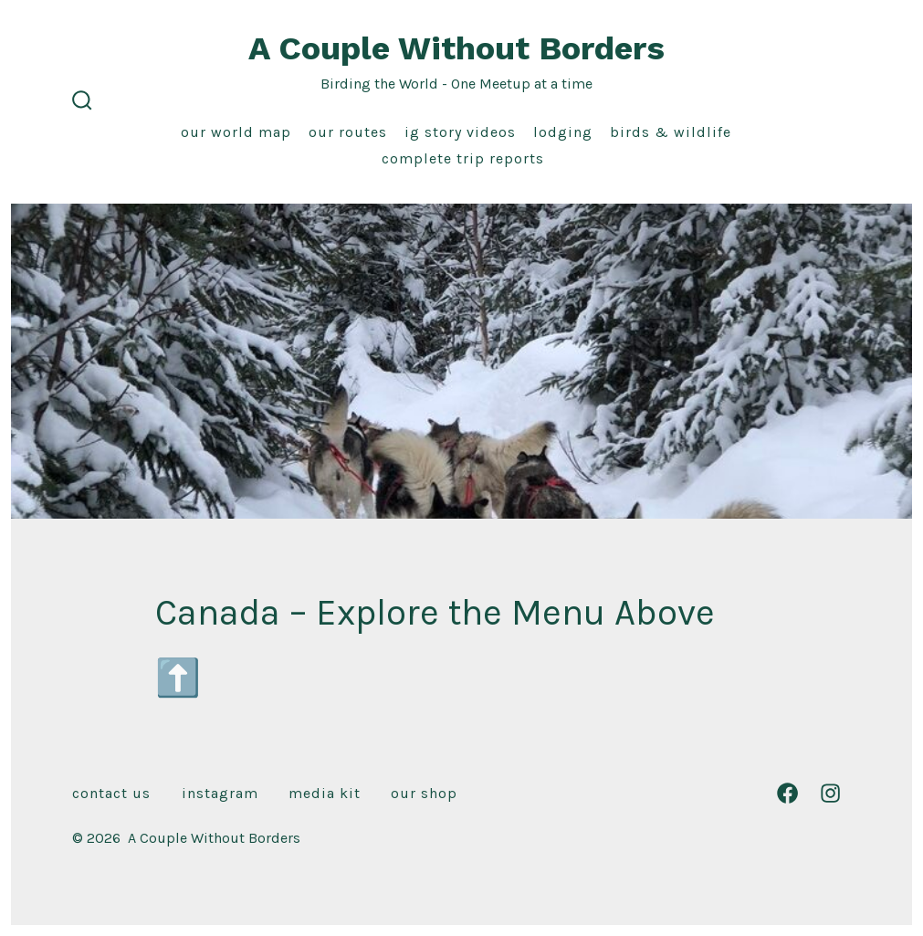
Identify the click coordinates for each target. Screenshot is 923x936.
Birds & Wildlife (670, 132)
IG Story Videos (460, 132)
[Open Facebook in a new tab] (787, 793)
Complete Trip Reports (463, 158)
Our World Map (236, 132)
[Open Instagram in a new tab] (830, 793)
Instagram (220, 793)
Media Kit (324, 793)
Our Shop (424, 793)
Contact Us (111, 793)
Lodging (563, 132)
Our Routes (348, 132)
